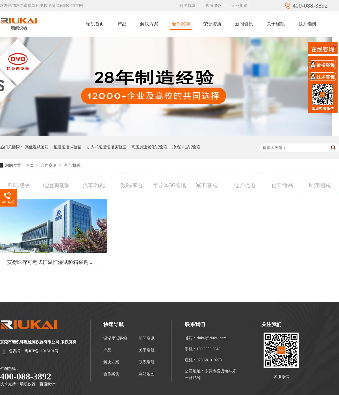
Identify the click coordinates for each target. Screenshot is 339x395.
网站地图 (147, 374)
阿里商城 (187, 5)
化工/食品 (282, 185)
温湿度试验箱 (115, 338)
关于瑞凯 (276, 23)
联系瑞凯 (307, 23)
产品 (122, 23)
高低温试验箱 (37, 147)
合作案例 (181, 23)
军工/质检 (207, 185)
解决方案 (149, 23)
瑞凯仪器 (28, 384)
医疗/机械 (72, 165)
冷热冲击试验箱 (186, 147)
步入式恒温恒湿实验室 (106, 147)
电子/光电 (244, 185)
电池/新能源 (56, 185)
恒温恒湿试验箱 (67, 147)
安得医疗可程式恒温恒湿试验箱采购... (49, 262)
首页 (30, 165)
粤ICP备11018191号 (41, 351)
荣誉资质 (212, 23)
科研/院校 (19, 185)
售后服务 (213, 5)
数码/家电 (132, 185)
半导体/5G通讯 (169, 185)
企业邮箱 (239, 5)
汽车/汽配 (94, 185)
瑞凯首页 (95, 23)
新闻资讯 (244, 23)
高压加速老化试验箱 (149, 147)
